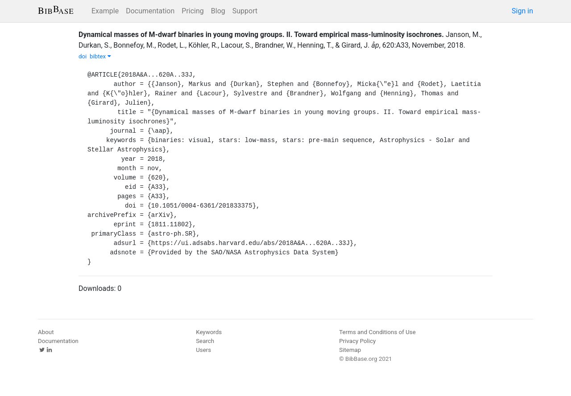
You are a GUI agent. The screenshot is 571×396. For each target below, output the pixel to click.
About (46, 332)
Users (203, 350)
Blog (218, 11)
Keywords (209, 332)
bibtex (100, 56)
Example (105, 11)
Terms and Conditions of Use (377, 332)
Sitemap (350, 350)
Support (244, 11)
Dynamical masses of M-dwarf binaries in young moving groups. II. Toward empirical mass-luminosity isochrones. (261, 34)
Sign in (522, 11)
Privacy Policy (357, 341)
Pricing (193, 11)
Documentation (150, 11)
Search (205, 341)
